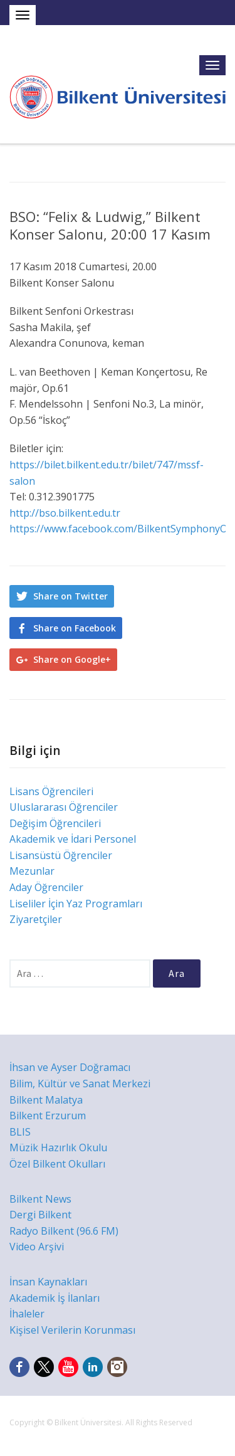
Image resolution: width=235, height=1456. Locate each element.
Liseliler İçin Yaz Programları (75, 903)
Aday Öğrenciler (46, 887)
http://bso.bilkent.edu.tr (64, 513)
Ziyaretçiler (35, 919)
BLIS (20, 1132)
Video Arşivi (36, 1246)
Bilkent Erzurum (47, 1115)
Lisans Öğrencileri (51, 791)
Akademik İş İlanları (54, 1298)
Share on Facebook (74, 628)
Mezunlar (32, 871)
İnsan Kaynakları (48, 1282)
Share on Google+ (72, 659)
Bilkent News (40, 1199)
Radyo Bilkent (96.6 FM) (63, 1231)
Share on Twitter (70, 596)
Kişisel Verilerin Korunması (72, 1330)
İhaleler (26, 1314)
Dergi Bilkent (40, 1214)
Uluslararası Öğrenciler (63, 807)
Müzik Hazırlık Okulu (58, 1147)
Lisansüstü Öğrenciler (60, 855)
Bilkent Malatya (46, 1100)
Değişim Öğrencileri (55, 823)
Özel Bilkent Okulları (57, 1164)
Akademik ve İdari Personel (72, 839)
